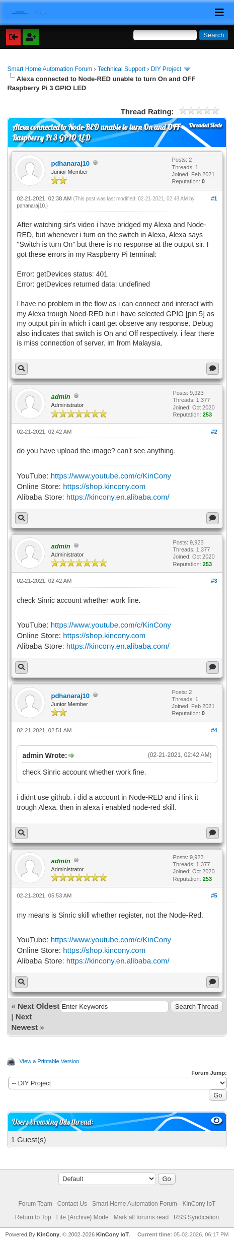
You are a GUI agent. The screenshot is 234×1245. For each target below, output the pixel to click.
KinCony (48, 1234)
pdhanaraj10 (70, 163)
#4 (214, 730)
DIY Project (166, 69)
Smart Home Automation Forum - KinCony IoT (153, 1203)
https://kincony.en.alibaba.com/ (118, 497)
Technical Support (121, 69)
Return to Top (33, 1217)
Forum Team (35, 1203)
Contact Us (72, 1203)
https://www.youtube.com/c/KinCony (111, 475)
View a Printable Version (49, 1061)
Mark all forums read (141, 1217)
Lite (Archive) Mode (82, 1217)
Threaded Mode (205, 125)
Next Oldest (38, 1006)
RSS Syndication (196, 1217)
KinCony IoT (112, 1234)
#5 (214, 895)
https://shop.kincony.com (104, 486)
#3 (214, 581)
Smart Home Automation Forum (49, 69)
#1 (214, 198)
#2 (214, 432)
